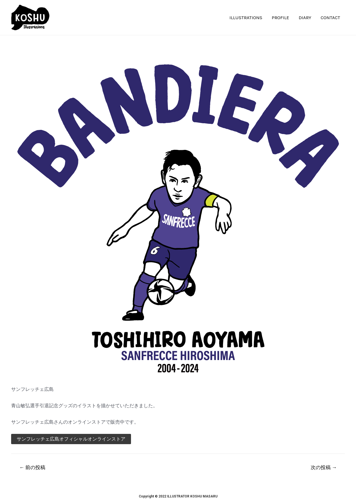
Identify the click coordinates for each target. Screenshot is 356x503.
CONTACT (330, 17)
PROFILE (280, 17)
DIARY (305, 17)
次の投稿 (324, 467)
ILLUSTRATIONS (245, 17)
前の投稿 (32, 467)
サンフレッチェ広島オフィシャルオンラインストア (71, 439)
